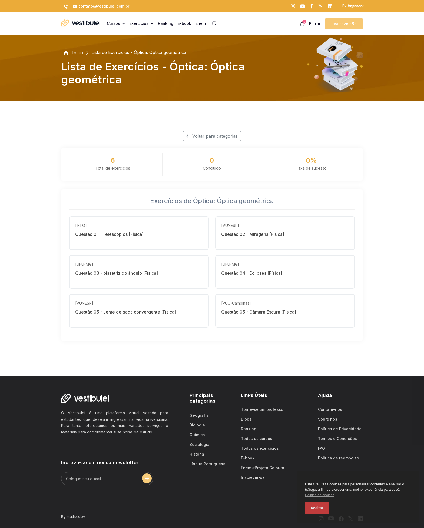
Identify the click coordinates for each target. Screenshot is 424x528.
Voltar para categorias (212, 136)
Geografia (199, 415)
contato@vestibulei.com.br (100, 6)
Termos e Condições (337, 438)
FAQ (321, 448)
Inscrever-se (344, 23)
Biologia (197, 425)
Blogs (246, 419)
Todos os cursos (256, 438)
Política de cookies (319, 495)
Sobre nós (327, 419)
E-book (247, 458)
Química (197, 434)
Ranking (248, 428)
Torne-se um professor (263, 409)
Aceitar (316, 508)
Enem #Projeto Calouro (262, 467)
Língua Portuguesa (208, 464)
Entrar (315, 23)
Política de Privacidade (340, 428)
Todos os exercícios (260, 448)
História (197, 454)
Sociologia (200, 444)
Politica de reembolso (338, 458)
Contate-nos (330, 409)
